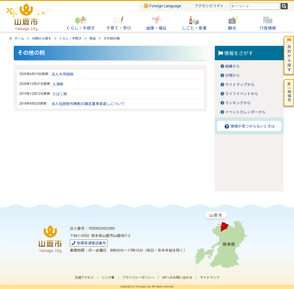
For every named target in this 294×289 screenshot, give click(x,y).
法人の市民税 (62, 74)
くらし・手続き (70, 39)
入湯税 (57, 84)
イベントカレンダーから (245, 112)
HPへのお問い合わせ (177, 278)
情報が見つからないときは (249, 126)
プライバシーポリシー (138, 278)
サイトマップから (239, 84)
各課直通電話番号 (88, 243)
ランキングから (238, 103)
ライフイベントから (241, 94)
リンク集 (108, 278)
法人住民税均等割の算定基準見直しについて (88, 104)
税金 (92, 39)
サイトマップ (209, 278)
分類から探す (41, 39)
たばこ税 (59, 94)
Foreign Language (162, 5)
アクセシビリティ (209, 6)
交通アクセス (84, 278)
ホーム (19, 39)
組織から (232, 66)
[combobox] (255, 6)
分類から (232, 75)
